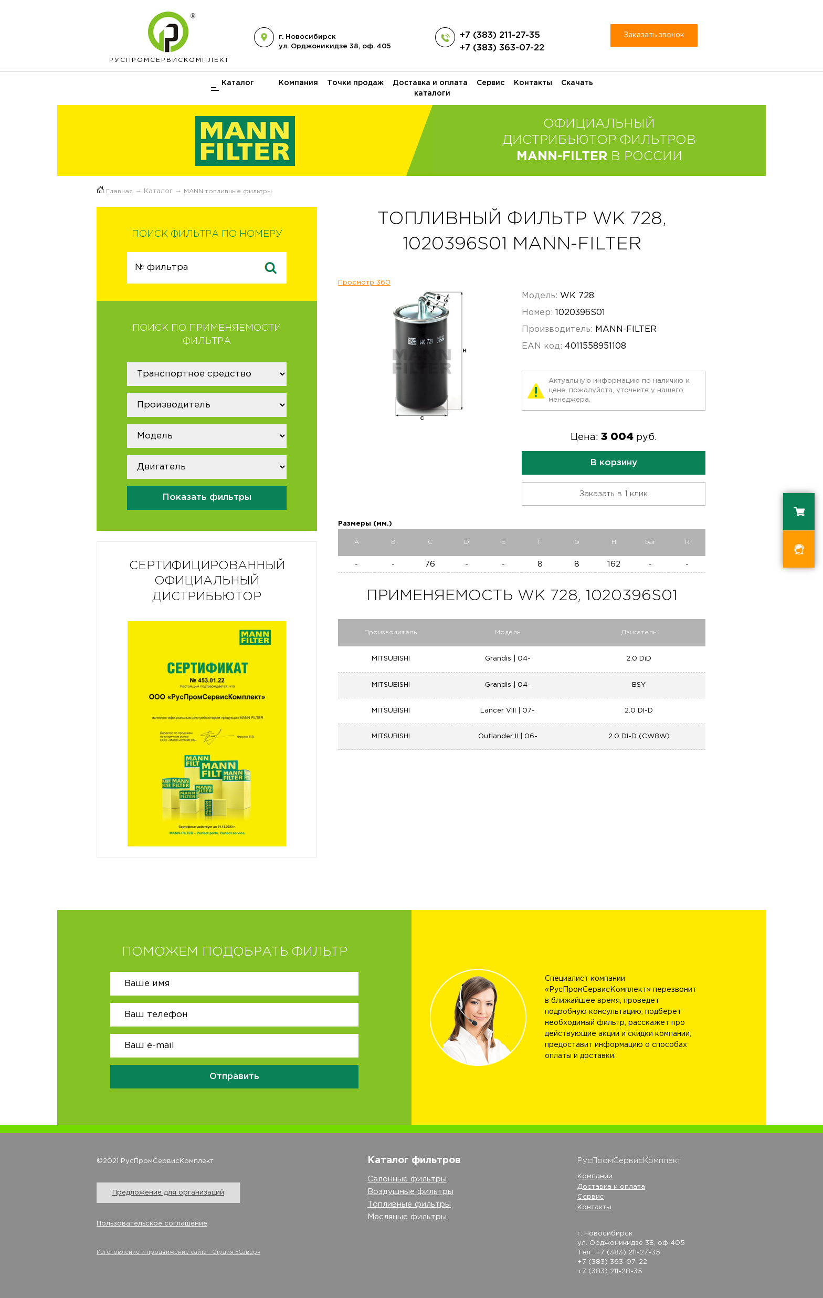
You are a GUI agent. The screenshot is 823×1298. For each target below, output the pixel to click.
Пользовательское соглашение (152, 1224)
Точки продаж (355, 83)
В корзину (613, 463)
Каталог (237, 83)
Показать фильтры (206, 497)
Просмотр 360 (364, 283)
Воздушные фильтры (410, 1191)
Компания (298, 83)
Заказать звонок (654, 35)
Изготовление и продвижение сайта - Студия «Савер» (178, 1252)
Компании (595, 1176)
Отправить (234, 1077)
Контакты (533, 83)
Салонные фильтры (407, 1179)
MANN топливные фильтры (228, 191)
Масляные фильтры (407, 1216)
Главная (119, 191)
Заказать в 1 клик (613, 493)
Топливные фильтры (409, 1204)
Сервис (490, 83)
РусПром (169, 34)
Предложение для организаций (168, 1193)
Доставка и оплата (430, 83)
